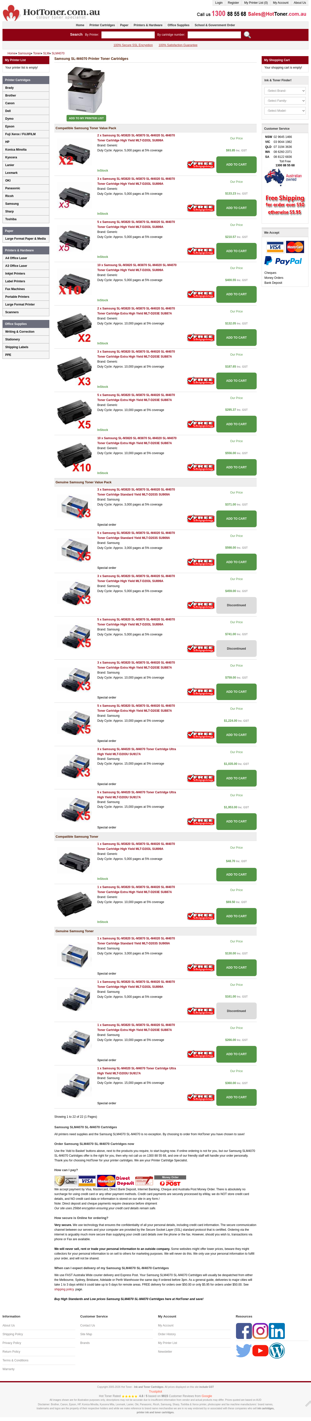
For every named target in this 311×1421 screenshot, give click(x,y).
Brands (85, 1343)
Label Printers (15, 281)
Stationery (12, 339)
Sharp (9, 211)
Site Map (86, 1334)
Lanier (9, 165)
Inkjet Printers (15, 273)
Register (233, 2)
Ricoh (9, 196)
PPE (8, 355)
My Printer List (167, 1343)
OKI (7, 180)
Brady (9, 88)
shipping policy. (64, 1289)
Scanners (12, 312)
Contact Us (87, 1325)
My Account (281, 2)
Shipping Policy (12, 1334)
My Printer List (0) (256, 2)
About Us (300, 2)
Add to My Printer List (86, 118)
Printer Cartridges (102, 25)
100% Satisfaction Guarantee (177, 45)
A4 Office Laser (16, 258)
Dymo (9, 118)
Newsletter (165, 1351)
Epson (9, 126)
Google (207, 1396)
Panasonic (12, 188)
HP (7, 142)
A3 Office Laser (16, 266)
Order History (167, 1334)
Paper (124, 25)
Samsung (12, 203)
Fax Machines (15, 289)
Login (219, 2)
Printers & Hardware (148, 25)
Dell (8, 111)
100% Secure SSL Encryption (133, 45)
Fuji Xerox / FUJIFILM (20, 134)
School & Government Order (215, 25)
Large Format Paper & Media (25, 238)
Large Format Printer (20, 304)
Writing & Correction (19, 331)
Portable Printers (17, 297)
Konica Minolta (15, 149)
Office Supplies (178, 25)
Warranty (8, 1369)
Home (80, 25)
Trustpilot (155, 1391)
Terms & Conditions (15, 1360)
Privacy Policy (11, 1343)
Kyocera (11, 157)
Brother (10, 95)
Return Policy (11, 1351)
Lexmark (11, 173)
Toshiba (10, 219)
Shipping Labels (16, 347)
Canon (9, 103)
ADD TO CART (236, 164)
